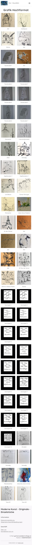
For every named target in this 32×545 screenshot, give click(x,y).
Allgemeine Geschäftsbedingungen (11, 522)
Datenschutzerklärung (8, 520)
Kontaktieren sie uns (7, 531)
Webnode (20, 543)
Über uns (3, 529)
